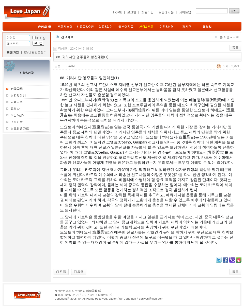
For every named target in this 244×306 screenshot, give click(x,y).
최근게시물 (166, 12)
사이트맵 (185, 12)
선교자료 (233, 37)
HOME (117, 12)
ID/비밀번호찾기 (35, 52)
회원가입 (147, 12)
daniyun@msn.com (151, 298)
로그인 (131, 12)
